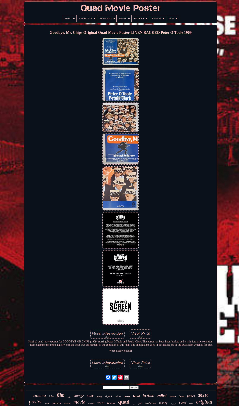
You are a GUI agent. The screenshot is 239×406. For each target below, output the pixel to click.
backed (91, 403)
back (191, 403)
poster (35, 402)
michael (67, 403)
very (133, 404)
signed (108, 396)
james (191, 396)
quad (123, 402)
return (118, 396)
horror (111, 403)
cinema (39, 395)
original (204, 402)
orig (69, 397)
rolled (162, 396)
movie (79, 402)
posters (57, 403)
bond (136, 396)
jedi (140, 403)
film (61, 395)
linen (181, 396)
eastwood (150, 403)
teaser (127, 396)
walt (47, 403)
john (51, 396)
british (148, 395)
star (90, 395)
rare (182, 402)
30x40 (203, 395)
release (172, 396)
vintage (78, 396)
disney (163, 403)
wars (100, 403)
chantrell (173, 404)
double (99, 397)
